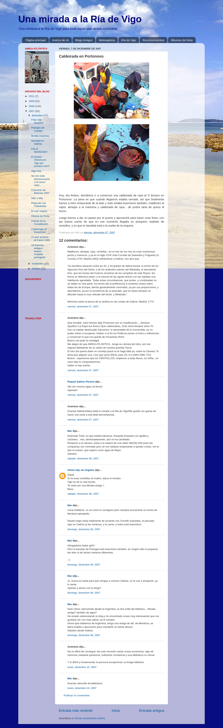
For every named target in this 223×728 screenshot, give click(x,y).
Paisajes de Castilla (37, 129)
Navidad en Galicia (37, 142)
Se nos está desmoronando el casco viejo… (40, 180)
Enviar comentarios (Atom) (90, 718)
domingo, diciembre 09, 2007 (83, 529)
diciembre (38, 115)
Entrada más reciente (76, 711)
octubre (36, 268)
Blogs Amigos (83, 40)
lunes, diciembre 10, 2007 (82, 667)
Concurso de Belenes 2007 (40, 191)
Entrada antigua (151, 711)
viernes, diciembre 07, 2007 (83, 306)
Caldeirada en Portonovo (39, 231)
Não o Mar (37, 198)
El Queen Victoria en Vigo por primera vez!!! (40, 161)
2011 (32, 96)
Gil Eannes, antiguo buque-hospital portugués (38, 251)
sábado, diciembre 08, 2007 (83, 458)
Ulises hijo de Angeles (80, 470)
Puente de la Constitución (39, 222)
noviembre (38, 263)
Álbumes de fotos (182, 40)
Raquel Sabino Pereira (80, 381)
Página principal (36, 40)
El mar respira (39, 211)
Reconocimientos (153, 40)
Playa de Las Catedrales (38, 204)
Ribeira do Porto (40, 216)
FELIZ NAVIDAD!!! (39, 150)
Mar (69, 431)
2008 (32, 106)
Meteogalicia (107, 40)
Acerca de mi (60, 40)
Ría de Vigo (128, 40)
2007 (32, 111)
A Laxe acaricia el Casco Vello (40, 238)
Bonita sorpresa (40, 135)
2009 (32, 101)
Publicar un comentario (77, 695)
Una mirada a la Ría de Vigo (80, 19)
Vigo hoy (36, 171)
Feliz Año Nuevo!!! (37, 121)
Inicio (116, 711)
